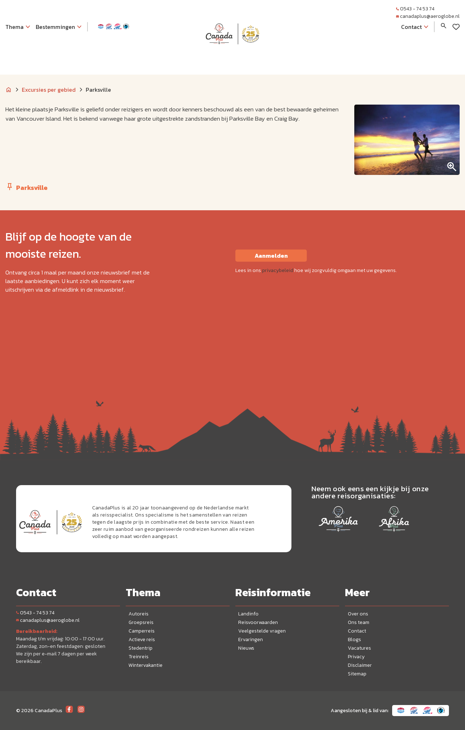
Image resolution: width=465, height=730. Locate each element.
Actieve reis (142, 639)
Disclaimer (360, 665)
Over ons (358, 614)
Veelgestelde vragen (262, 631)
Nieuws (246, 648)
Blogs (354, 639)
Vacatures (359, 648)
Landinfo (248, 614)
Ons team (358, 622)
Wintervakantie (145, 665)
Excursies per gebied (49, 89)
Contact (357, 631)
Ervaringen (250, 639)
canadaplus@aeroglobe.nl (428, 16)
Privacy (356, 656)
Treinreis (139, 656)
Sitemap (357, 674)
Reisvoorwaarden (258, 622)
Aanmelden (271, 255)
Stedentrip (140, 648)
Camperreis (142, 631)
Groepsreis (141, 622)
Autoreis (139, 614)
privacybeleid (277, 270)
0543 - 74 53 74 (415, 8)
